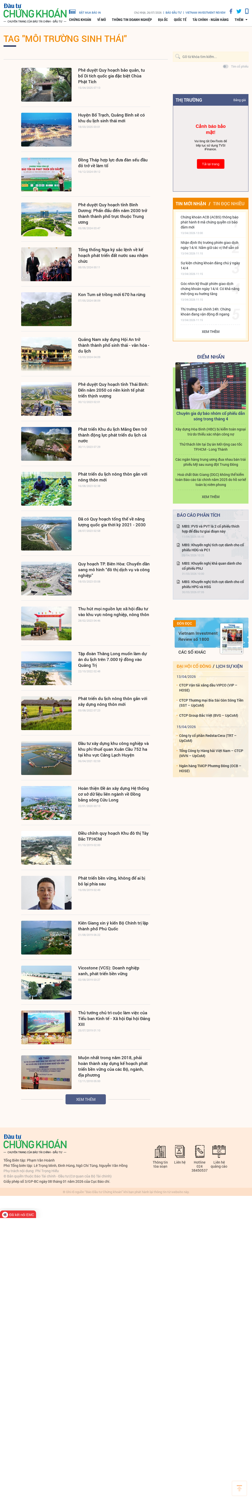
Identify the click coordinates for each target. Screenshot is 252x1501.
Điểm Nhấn (211, 356)
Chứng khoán (80, 20)
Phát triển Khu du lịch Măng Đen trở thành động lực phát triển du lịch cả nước (112, 435)
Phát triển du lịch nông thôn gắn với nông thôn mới (112, 477)
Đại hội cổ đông (194, 666)
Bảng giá (239, 100)
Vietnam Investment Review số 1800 (198, 636)
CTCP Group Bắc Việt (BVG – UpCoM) (208, 715)
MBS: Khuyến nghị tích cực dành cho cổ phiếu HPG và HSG (213, 584)
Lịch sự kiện (229, 666)
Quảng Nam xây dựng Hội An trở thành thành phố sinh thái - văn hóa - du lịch (113, 345)
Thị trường (189, 100)
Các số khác (192, 652)
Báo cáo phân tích (198, 515)
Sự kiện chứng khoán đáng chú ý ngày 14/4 (210, 265)
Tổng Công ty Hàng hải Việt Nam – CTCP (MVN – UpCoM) (211, 753)
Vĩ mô (101, 20)
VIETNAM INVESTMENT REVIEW (205, 12)
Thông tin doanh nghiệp (132, 20)
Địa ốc (163, 20)
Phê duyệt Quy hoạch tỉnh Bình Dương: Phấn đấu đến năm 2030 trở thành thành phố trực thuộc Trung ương (112, 213)
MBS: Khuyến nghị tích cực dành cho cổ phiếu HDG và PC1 (213, 547)
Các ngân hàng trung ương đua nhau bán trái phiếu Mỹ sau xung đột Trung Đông (210, 462)
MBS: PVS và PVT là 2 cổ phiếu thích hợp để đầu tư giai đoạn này (210, 529)
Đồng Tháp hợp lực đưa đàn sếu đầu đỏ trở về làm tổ (113, 162)
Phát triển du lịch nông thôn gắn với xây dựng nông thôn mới (112, 701)
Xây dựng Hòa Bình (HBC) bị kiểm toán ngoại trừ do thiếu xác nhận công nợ (210, 432)
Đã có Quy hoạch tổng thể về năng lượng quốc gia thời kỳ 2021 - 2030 (112, 522)
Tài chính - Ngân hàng (211, 20)
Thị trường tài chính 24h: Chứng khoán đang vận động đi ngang (206, 311)
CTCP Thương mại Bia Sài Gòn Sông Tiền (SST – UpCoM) (211, 703)
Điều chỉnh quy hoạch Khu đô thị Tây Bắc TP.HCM (113, 836)
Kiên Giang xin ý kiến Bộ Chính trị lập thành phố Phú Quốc (113, 926)
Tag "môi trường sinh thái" (65, 38)
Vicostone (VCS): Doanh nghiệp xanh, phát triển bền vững (108, 970)
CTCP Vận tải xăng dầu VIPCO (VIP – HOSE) (208, 687)
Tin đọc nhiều (228, 203)
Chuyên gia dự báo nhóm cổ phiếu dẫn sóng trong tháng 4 (210, 416)
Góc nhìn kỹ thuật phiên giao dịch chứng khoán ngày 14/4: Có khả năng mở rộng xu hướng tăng (210, 288)
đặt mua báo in (85, 11)
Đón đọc (184, 623)
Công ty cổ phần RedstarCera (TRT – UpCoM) (208, 738)
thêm (239, 20)
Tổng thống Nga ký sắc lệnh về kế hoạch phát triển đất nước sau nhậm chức (113, 255)
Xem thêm (86, 1099)
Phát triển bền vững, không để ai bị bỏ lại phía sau (111, 881)
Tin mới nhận (191, 203)
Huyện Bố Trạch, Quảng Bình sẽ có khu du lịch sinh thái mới (111, 118)
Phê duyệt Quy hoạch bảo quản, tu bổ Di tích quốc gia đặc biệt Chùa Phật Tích (111, 75)
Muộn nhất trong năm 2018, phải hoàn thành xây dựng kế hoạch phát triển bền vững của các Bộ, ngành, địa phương (113, 1066)
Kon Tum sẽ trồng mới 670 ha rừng (111, 294)
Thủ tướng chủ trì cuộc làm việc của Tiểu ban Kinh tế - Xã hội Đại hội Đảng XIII (114, 1018)
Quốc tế (180, 20)
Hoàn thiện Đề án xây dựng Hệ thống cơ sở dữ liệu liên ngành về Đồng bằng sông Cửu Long (113, 794)
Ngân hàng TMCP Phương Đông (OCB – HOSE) (210, 768)
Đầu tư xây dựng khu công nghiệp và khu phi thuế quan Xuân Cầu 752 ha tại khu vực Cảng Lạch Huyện (113, 749)
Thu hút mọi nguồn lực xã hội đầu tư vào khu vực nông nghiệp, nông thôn (113, 611)
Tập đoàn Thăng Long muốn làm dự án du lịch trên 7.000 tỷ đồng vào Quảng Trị (112, 659)
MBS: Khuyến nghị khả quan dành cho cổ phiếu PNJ (212, 566)
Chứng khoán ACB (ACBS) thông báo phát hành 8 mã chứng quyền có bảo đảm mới (209, 222)
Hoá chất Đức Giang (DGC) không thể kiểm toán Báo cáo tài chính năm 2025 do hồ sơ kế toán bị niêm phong (210, 479)
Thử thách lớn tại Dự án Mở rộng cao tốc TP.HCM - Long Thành (210, 447)
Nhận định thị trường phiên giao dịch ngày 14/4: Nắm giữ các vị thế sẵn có (210, 245)
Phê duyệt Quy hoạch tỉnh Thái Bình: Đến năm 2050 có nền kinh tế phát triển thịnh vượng (113, 390)
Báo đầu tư (173, 12)
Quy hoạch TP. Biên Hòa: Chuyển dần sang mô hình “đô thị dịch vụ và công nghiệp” (114, 569)
